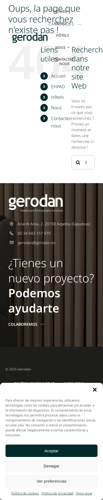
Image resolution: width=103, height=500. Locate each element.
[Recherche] (78, 162)
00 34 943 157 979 (34, 233)
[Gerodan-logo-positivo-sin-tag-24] (30, 34)
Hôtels (57, 97)
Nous (56, 108)
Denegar (52, 466)
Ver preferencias (51, 481)
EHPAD (58, 87)
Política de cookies (25, 493)
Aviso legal (84, 493)
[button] (95, 389)
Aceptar (51, 450)
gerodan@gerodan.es (36, 242)
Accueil (58, 76)
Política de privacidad (57, 493)
